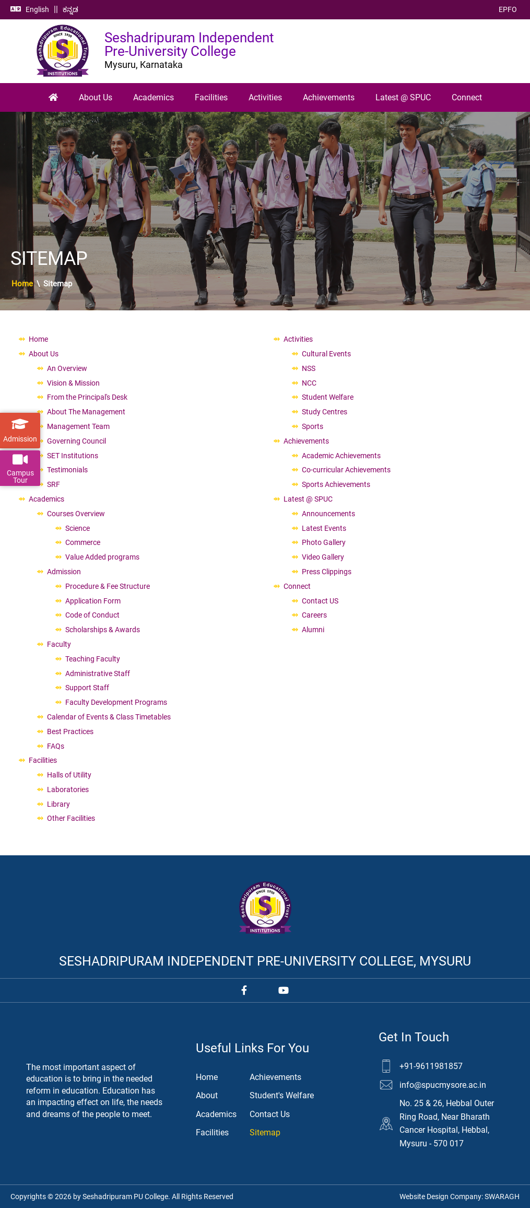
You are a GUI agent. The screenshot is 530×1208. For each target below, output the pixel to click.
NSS (308, 368)
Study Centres (324, 412)
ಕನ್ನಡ (70, 9)
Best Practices (70, 731)
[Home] (53, 97)
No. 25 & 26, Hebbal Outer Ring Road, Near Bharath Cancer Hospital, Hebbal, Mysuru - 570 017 (446, 1123)
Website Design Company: (459, 1196)
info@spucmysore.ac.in (442, 1085)
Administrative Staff (97, 673)
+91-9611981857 (431, 1066)
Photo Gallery (324, 542)
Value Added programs (102, 557)
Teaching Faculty (92, 659)
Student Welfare (328, 397)
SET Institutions (72, 455)
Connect (467, 97)
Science (77, 528)
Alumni (313, 629)
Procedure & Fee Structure (107, 586)
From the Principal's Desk (87, 397)
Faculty (59, 644)
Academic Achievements (341, 455)
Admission (64, 571)
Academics (153, 97)
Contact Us (270, 1114)
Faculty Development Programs (116, 702)
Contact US (320, 601)
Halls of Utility (69, 775)
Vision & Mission (73, 383)
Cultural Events (326, 354)
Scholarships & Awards (102, 629)
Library (58, 804)
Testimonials (67, 470)
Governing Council (76, 441)
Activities (265, 97)
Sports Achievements (336, 484)
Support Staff (87, 687)
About (207, 1095)
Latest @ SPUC (403, 97)
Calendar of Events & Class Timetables (109, 717)
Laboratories (68, 789)
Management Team (78, 426)
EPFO (508, 9)
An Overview (67, 368)
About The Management (86, 412)
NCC (309, 383)
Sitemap (265, 1132)
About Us (95, 97)
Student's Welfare (282, 1095)
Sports (312, 426)
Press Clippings (326, 571)
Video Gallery (323, 557)
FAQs (55, 746)
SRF (53, 484)
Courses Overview (76, 513)
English (37, 9)
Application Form (93, 601)
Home (22, 283)
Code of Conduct (92, 615)
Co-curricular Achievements (346, 470)
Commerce (82, 542)
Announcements (328, 513)
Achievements (329, 97)
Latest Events (324, 528)
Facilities (211, 97)
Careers (314, 615)
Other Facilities (71, 818)
